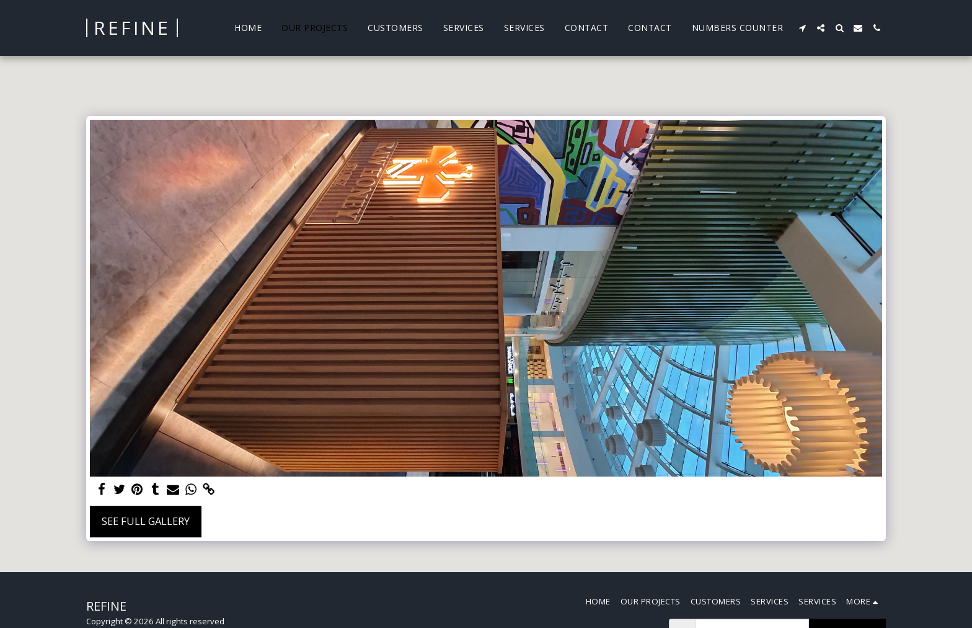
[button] (802, 28)
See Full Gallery (146, 521)
